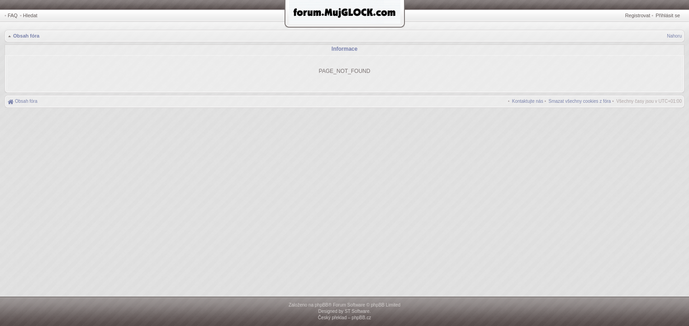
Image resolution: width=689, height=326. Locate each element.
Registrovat (638, 15)
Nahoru (674, 36)
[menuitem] (580, 101)
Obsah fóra (26, 35)
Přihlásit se (668, 15)
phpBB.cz (361, 317)
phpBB (321, 304)
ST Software (357, 311)
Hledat (30, 15)
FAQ (13, 15)
